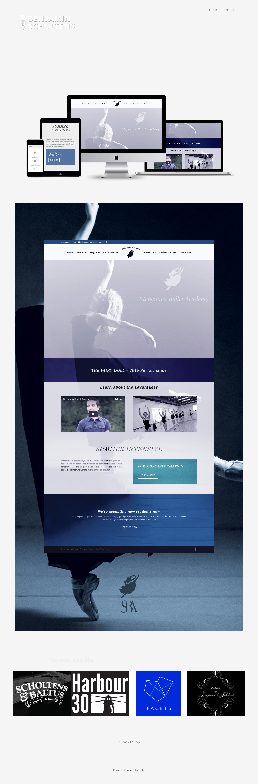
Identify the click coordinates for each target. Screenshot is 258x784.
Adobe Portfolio (136, 770)
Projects (231, 10)
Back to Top (129, 742)
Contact (215, 10)
